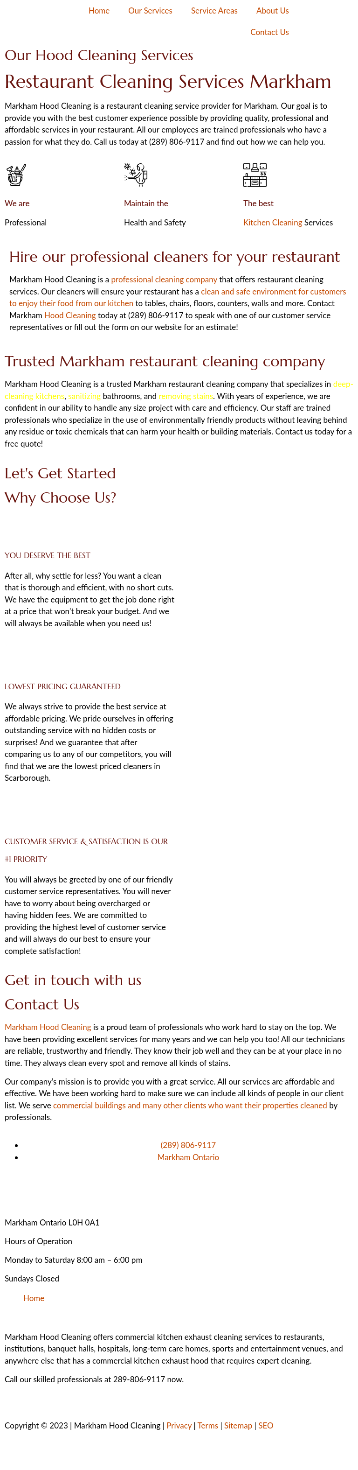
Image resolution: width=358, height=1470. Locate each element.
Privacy (179, 1425)
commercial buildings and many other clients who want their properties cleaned (190, 1105)
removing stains (185, 396)
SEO (265, 1425)
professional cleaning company (164, 279)
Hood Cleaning (70, 315)
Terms (208, 1425)
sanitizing (84, 396)
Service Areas (214, 10)
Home (99, 10)
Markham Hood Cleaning (48, 1027)
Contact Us (269, 32)
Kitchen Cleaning (273, 222)
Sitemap (238, 1425)
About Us (272, 10)
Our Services (150, 10)
